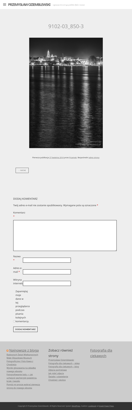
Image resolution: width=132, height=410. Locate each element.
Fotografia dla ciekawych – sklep (64, 363)
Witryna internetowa (17, 281)
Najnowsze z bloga (24, 350)
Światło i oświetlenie (58, 376)
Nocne (22, 170)
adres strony (94, 157)
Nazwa (17, 258)
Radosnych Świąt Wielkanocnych (22, 354)
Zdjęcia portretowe (57, 370)
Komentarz (17, 214)
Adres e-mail (17, 269)
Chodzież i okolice (57, 380)
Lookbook (92, 406)
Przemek (73, 157)
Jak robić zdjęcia (56, 373)
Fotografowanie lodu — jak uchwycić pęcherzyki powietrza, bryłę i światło (22, 378)
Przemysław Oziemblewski (29, 4)
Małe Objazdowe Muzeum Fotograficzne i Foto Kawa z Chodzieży (20, 361)
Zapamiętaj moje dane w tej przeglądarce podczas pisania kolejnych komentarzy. (20, 306)
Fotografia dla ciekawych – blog (63, 366)
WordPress (76, 406)
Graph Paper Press (106, 406)
